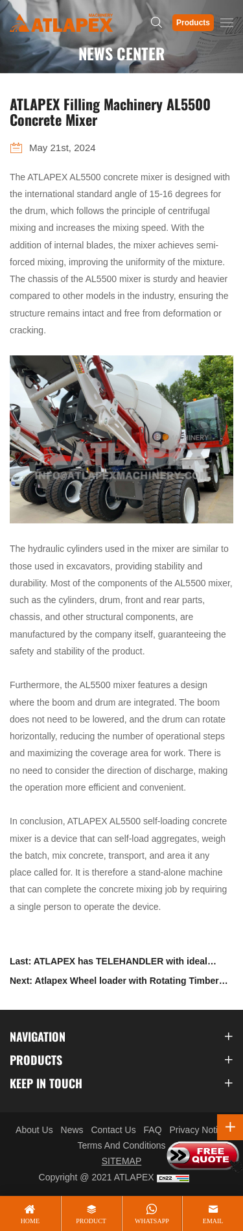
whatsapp (152, 1221)
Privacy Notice (198, 1130)
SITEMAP (121, 1161)
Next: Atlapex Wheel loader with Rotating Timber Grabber (114, 982)
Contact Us (113, 1130)
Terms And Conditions (121, 1145)
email (213, 1221)
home (30, 1221)
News (72, 1130)
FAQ (153, 1130)
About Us (34, 1130)
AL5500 (84, 177)
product (91, 1221)
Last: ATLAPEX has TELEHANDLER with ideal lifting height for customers (108, 963)
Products (193, 22)
